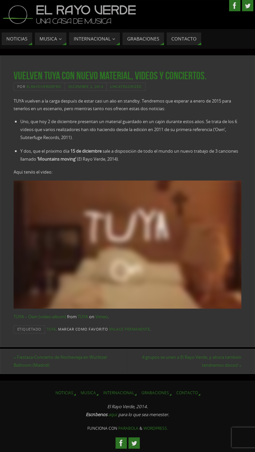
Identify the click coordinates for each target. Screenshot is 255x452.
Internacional (118, 393)
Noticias (64, 393)
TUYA (83, 317)
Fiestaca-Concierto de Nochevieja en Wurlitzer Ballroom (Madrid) (60, 361)
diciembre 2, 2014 (85, 86)
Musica (88, 393)
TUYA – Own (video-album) (40, 317)
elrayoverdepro (44, 86)
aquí (112, 414)
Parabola (128, 428)
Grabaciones (155, 393)
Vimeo (101, 317)
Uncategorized (126, 86)
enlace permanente (129, 329)
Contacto (187, 393)
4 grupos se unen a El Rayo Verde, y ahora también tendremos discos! (191, 361)
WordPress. (155, 428)
